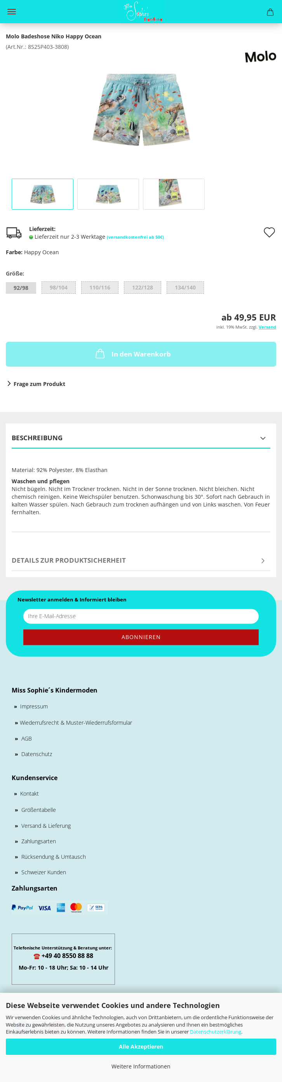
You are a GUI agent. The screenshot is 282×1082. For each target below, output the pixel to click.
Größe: (15, 273)
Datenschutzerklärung (215, 1031)
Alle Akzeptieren (141, 1046)
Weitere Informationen (141, 1066)
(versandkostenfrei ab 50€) (135, 237)
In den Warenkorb (132, 353)
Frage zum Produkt (39, 384)
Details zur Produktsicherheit (69, 560)
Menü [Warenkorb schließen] (11, 11)
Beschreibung (37, 437)
